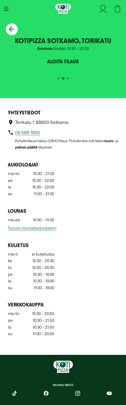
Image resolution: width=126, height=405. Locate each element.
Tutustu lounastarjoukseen (32, 228)
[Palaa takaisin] (12, 29)
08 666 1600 (27, 132)
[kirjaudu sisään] (104, 9)
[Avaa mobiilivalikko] (5, 9)
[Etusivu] (63, 9)
